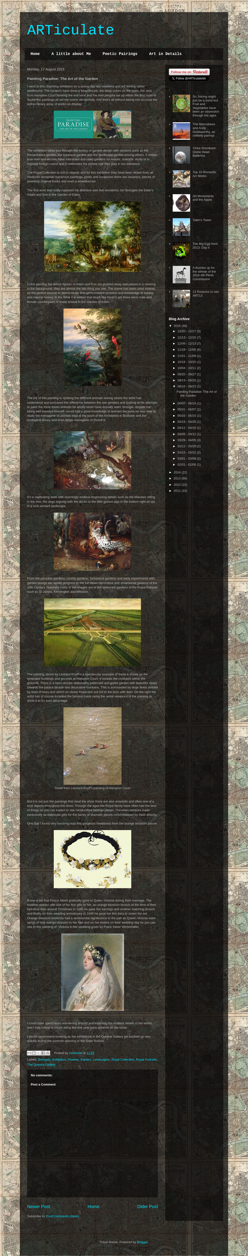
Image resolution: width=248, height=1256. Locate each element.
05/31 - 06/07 (187, 409)
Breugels (44, 1059)
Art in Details (165, 54)
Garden (85, 1059)
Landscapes (101, 1059)
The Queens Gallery (41, 1064)
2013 (178, 478)
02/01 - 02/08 (187, 464)
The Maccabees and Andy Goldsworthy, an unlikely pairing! (204, 129)
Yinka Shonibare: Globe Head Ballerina (205, 151)
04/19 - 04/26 (187, 422)
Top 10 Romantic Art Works (204, 174)
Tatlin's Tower (202, 220)
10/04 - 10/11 (187, 368)
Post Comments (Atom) (62, 1216)
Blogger (142, 1242)
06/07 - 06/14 (187, 403)
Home (35, 54)
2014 (178, 472)
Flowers (73, 1059)
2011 (178, 491)
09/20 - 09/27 (187, 374)
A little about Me (71, 54)
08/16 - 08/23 (187, 386)
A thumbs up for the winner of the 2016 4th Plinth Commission (204, 273)
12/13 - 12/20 (187, 337)
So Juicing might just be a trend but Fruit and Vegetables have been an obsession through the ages (206, 106)
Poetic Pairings (120, 54)
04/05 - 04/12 (187, 434)
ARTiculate (70, 30)
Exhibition (59, 1059)
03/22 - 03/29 (187, 446)
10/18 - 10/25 (187, 362)
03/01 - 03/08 (187, 458)
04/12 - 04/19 (187, 428)
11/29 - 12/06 (187, 349)
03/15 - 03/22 (187, 452)
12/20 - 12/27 (187, 331)
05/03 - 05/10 (187, 415)
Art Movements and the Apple (203, 198)
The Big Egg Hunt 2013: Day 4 (205, 245)
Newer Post (38, 1206)
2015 (178, 326)
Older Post (147, 1206)
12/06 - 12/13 (187, 343)
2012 (178, 484)
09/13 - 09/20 (187, 380)
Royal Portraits (146, 1059)
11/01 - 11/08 (187, 356)
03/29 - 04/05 (187, 440)
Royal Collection (122, 1059)
